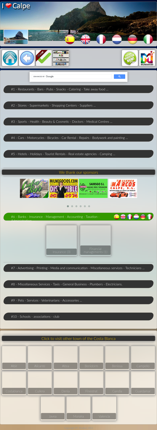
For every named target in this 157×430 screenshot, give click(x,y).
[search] (71, 76)
